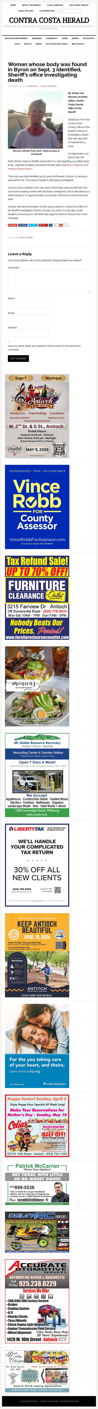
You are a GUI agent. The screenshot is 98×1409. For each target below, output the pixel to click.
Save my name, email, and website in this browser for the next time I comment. (44, 348)
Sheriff (29, 238)
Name (12, 298)
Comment (14, 267)
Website (12, 327)
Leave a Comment (48, 86)
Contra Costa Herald (49, 20)
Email (11, 313)
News (22, 238)
